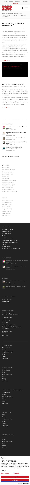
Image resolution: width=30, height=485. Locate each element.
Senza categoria (6, 172)
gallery (7, 107)
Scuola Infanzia (7, 345)
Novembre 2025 (6, 200)
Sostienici (11, 1)
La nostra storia (6, 233)
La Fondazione (6, 174)
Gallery (4, 356)
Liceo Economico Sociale (8, 191)
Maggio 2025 (6, 211)
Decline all (15, 480)
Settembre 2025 (6, 204)
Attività (4, 167)
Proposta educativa (7, 229)
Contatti (25, 1)
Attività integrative (7, 352)
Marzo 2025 (5, 215)
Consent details (5, 473)
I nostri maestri (6, 231)
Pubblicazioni (5, 301)
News (3, 354)
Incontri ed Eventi (7, 299)
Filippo (23, 28)
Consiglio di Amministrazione (10, 242)
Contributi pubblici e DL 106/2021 (11, 249)
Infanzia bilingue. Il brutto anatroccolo (13, 24)
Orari (3, 414)
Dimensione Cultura (7, 169)
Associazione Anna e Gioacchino (11, 240)
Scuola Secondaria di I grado (12, 390)
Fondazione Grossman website (19, 15)
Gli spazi (4, 244)
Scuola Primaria (6, 182)
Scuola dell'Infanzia (15, 28)
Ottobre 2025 (6, 202)
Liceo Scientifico (6, 189)
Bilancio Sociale (6, 246)
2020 (3, 16)
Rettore (4, 236)
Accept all (15, 477)
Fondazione (6, 227)
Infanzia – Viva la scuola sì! (12, 84)
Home (5, 1)
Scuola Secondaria (7, 185)
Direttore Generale (7, 238)
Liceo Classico (6, 187)
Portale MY (15, 3)
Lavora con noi (18, 1)
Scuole (4, 178)
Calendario (5, 358)
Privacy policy (16, 473)
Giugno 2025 (5, 209)
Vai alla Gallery (6, 60)
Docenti (4, 350)
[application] (15, 69)
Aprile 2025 (5, 213)
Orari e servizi (6, 347)
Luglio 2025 (5, 206)
